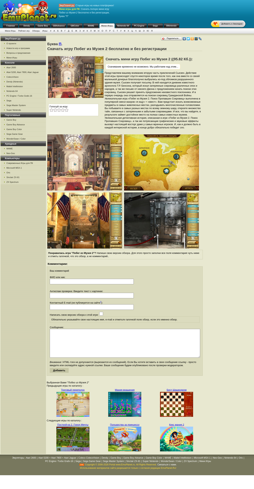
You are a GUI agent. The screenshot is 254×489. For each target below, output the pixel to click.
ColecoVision (12, 77)
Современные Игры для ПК (19, 163)
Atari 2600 (11, 67)
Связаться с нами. (167, 470)
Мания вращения (125, 395)
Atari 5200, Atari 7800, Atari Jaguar (22, 72)
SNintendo (171, 26)
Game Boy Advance (15, 124)
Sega (155, 26)
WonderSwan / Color (16, 139)
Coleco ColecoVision (88, 463)
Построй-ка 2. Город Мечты (73, 430)
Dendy (26, 26)
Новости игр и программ (18, 48)
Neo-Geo (10, 153)
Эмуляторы (18, 463)
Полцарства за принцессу (124, 430)
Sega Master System (16, 105)
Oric (8, 172)
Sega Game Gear (14, 134)
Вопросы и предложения (18, 53)
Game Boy (43, 26)
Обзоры (36, 31)
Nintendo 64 (123, 26)
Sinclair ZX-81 (12, 177)
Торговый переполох (73, 395)
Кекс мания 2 (176, 430)
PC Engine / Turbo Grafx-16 (19, 96)
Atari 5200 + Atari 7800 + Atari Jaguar (57, 463)
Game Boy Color (14, 129)
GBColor (75, 26)
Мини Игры (107, 26)
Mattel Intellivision (14, 86)
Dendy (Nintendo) (14, 82)
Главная (10, 26)
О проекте (11, 43)
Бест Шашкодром (176, 395)
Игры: (45, 31)
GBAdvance (59, 26)
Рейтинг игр (24, 31)
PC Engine (139, 26)
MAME (91, 26)
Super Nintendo (13, 110)
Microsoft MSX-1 (14, 168)
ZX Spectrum (12, 182)
